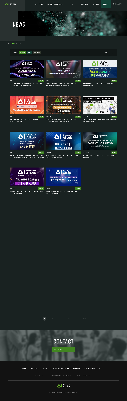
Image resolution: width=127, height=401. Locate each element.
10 (69, 319)
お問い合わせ (63, 349)
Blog (29, 52)
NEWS (24, 368)
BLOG (105, 4)
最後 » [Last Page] (85, 319)
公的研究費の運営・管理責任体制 (61, 375)
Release (22, 52)
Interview (37, 52)
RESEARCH (35, 368)
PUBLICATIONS (83, 4)
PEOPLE (70, 4)
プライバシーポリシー (83, 375)
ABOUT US (39, 4)
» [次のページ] (77, 319)
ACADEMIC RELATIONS (55, 4)
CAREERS (95, 4)
